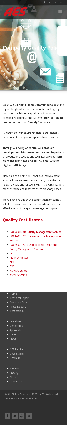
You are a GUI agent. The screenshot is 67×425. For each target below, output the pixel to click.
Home (13, 293)
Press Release (18, 306)
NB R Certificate (19, 257)
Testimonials (17, 311)
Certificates (16, 325)
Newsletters (17, 321)
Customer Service (20, 302)
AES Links (15, 368)
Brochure (15, 358)
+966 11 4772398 (53, 2)
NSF (12, 262)
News (13, 338)
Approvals (15, 330)
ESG (12, 266)
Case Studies (17, 353)
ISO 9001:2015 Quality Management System (35, 232)
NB (12, 253)
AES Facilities (17, 349)
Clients (14, 377)
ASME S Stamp (18, 275)
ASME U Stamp (18, 270)
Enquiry (14, 373)
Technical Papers (19, 298)
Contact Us (16, 381)
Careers (14, 334)
